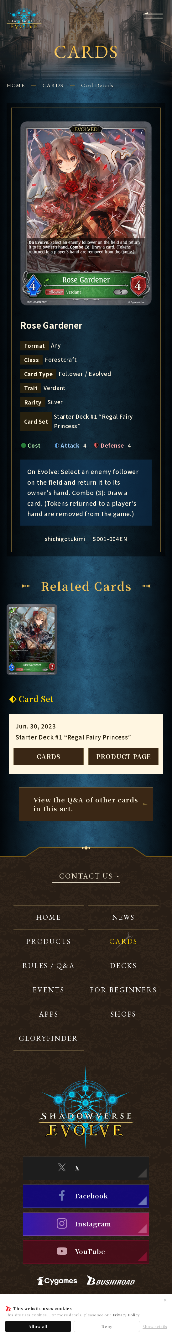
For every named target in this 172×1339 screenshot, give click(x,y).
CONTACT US (85, 877)
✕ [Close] (165, 1300)
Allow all (38, 1326)
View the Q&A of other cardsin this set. (86, 804)
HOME (16, 85)
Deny (106, 1326)
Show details (155, 1327)
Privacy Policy (126, 1314)
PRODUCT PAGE (123, 756)
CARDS (53, 85)
